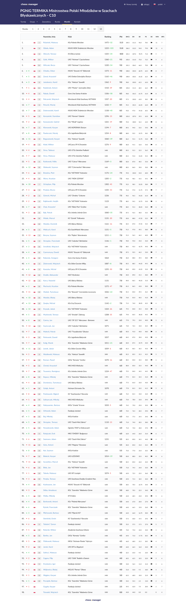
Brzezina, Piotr (49, 173)
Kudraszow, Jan (49, 484)
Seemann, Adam (49, 439)
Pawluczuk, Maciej (50, 133)
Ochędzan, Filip (49, 184)
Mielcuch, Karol (49, 229)
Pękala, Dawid (48, 93)
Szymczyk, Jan (49, 326)
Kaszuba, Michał (49, 269)
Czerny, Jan (47, 320)
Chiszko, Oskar (49, 71)
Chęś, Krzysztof (49, 207)
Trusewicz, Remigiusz (51, 371)
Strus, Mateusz (49, 156)
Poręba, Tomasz (49, 479)
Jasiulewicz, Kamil (50, 82)
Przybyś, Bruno (49, 190)
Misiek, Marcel (49, 218)
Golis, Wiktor (48, 59)
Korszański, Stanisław (51, 116)
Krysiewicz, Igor (49, 564)
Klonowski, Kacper (50, 127)
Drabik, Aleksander (50, 275)
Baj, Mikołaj (47, 416)
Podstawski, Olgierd (51, 394)
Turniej (23, 22)
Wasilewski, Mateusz (51, 354)
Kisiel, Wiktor (48, 144)
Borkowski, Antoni (50, 501)
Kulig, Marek (48, 343)
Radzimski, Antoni (50, 88)
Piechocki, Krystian (50, 286)
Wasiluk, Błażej (49, 297)
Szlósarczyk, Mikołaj (51, 400)
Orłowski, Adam (49, 411)
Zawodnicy (46, 22)
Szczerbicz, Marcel (50, 462)
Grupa (34, 21)
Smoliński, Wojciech (51, 246)
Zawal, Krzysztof (49, 76)
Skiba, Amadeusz (50, 490)
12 (95, 29)
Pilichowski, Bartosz (51, 513)
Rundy (57, 22)
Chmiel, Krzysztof (50, 365)
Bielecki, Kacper (49, 456)
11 (88, 29)
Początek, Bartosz (50, 581)
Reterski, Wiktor (49, 530)
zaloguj (145, 4)
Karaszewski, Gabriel (51, 122)
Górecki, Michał (49, 195)
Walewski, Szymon (50, 167)
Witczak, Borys (49, 65)
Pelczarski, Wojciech (51, 99)
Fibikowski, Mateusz (51, 541)
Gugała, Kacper (49, 586)
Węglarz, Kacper (49, 575)
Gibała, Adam (48, 48)
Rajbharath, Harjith (50, 201)
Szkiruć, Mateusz (50, 552)
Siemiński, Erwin (49, 518)
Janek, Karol (48, 547)
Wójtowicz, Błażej (50, 569)
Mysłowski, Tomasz (50, 314)
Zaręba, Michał (49, 303)
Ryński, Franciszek (50, 507)
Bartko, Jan (47, 535)
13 (101, 29)
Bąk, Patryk (47, 212)
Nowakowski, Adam (51, 428)
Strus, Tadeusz (49, 150)
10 (82, 29)
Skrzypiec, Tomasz (50, 422)
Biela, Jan (47, 467)
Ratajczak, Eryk (49, 433)
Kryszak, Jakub (49, 309)
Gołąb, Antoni (48, 388)
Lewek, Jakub (48, 348)
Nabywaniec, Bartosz (51, 405)
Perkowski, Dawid (50, 337)
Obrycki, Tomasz (49, 54)
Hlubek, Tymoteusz (50, 292)
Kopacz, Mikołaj (49, 377)
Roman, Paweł (49, 360)
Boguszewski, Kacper (51, 139)
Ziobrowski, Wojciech (51, 263)
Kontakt (77, 22)
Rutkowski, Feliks (50, 161)
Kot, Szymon (48, 450)
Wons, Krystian (49, 178)
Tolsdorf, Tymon (49, 524)
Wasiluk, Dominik (50, 224)
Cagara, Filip (48, 558)
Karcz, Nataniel (49, 280)
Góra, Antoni (48, 445)
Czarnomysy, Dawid (51, 252)
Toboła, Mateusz (49, 473)
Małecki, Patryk (49, 331)
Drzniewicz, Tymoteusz (52, 382)
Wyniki (67, 22)
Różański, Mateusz (50, 42)
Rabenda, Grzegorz (50, 258)
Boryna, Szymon (49, 235)
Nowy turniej (130, 4)
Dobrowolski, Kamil (51, 110)
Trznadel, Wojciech (50, 592)
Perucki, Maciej (49, 105)
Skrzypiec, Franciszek (51, 241)
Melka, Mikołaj (49, 496)
